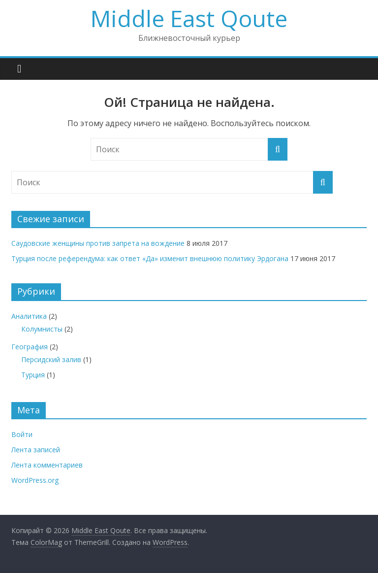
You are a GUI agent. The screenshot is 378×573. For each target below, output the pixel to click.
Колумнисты (42, 329)
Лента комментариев (47, 465)
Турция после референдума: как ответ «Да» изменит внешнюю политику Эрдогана (149, 258)
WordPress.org (35, 480)
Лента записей (35, 449)
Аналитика (29, 316)
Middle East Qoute (189, 18)
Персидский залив (51, 359)
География (29, 346)
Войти (21, 434)
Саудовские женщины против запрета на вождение (98, 243)
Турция (33, 374)
